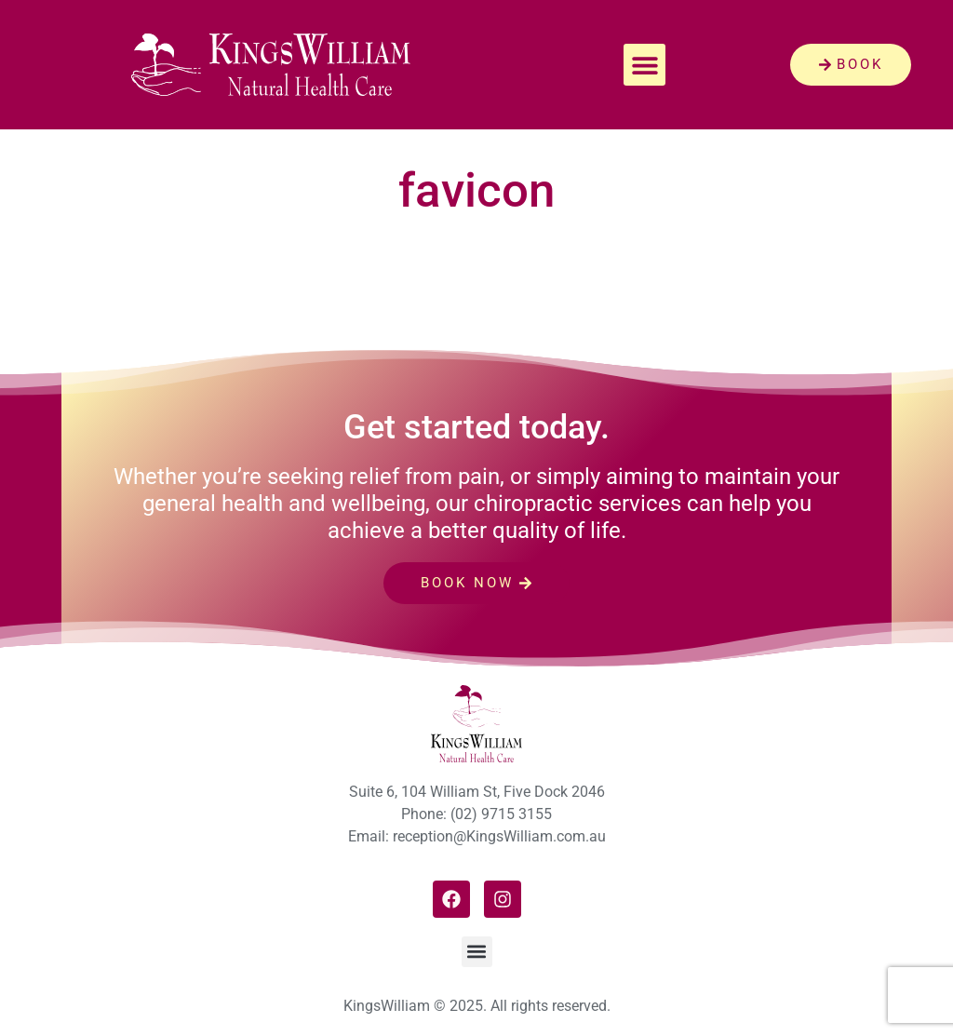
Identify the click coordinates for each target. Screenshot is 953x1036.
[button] (644, 65)
